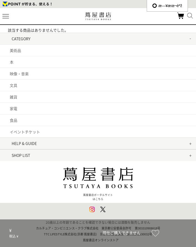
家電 (13, 108)
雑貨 (13, 97)
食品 (13, 120)
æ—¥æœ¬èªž (167, 6)
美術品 (15, 50)
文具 (13, 85)
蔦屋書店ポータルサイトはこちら (98, 181)
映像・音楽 (19, 73)
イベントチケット (25, 131)
